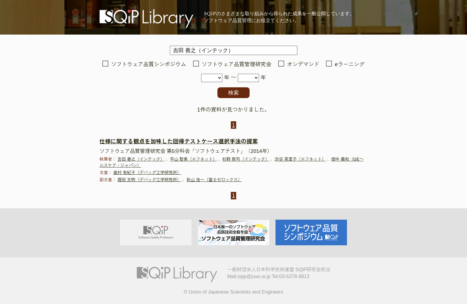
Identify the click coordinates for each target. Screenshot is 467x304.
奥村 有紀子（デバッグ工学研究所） (147, 172)
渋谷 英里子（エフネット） (300, 159)
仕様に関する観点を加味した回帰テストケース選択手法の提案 (178, 141)
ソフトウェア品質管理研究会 (236, 64)
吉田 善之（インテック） (140, 159)
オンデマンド (303, 64)
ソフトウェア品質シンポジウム (148, 64)
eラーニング (350, 64)
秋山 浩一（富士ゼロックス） (214, 179)
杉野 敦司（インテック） (245, 159)
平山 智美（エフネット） (193, 159)
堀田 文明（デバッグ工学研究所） (149, 179)
